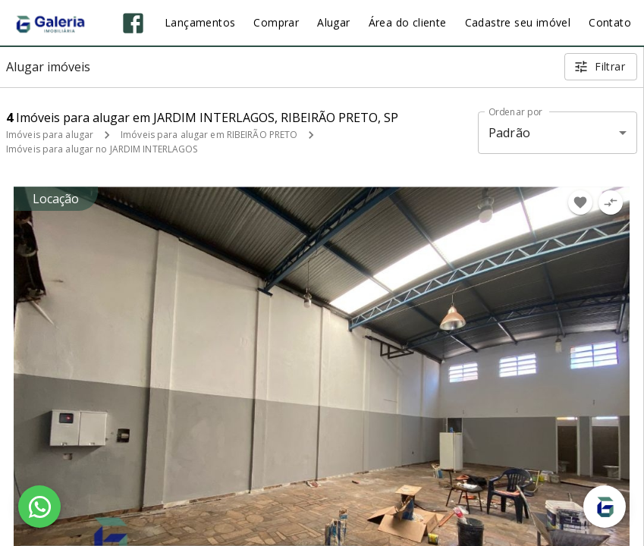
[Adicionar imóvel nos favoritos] (580, 202)
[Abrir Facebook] (133, 23)
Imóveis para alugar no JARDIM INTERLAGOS (102, 149)
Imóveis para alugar (49, 134)
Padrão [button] (509, 132)
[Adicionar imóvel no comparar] (610, 202)
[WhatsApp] (39, 506)
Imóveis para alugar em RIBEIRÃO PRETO (209, 134)
